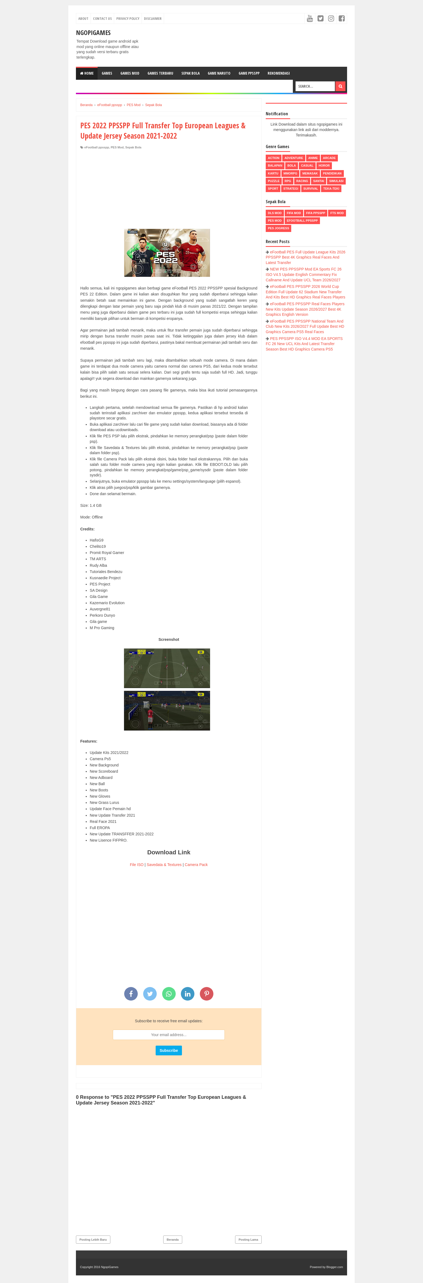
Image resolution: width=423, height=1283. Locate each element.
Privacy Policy (127, 18)
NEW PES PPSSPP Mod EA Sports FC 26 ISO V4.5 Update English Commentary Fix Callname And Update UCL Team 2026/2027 (304, 274)
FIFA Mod (294, 213)
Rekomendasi (279, 73)
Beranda (173, 1239)
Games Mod (129, 73)
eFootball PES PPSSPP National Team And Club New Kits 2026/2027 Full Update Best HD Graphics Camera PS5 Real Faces (305, 326)
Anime (313, 158)
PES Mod (117, 147)
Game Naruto (219, 73)
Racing (302, 181)
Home (87, 73)
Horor (324, 165)
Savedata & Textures (164, 864)
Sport (273, 188)
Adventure (293, 158)
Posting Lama (248, 1239)
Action (273, 158)
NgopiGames (93, 32)
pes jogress (278, 228)
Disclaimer (153, 18)
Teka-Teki (331, 188)
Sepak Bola (190, 73)
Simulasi (336, 181)
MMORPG (290, 173)
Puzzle (274, 181)
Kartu (273, 173)
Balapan (275, 165)
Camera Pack (196, 864)
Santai (318, 181)
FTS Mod (337, 213)
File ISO (137, 864)
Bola (291, 165)
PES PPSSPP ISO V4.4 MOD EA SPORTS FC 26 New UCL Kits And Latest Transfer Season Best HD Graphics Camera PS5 (304, 343)
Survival (310, 188)
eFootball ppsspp (96, 147)
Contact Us (102, 18)
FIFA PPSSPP (315, 213)
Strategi (290, 188)
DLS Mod (275, 213)
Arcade (329, 158)
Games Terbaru (160, 73)
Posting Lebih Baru (93, 1239)
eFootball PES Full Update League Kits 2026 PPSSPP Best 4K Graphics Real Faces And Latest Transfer (305, 257)
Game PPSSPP (249, 73)
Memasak (310, 173)
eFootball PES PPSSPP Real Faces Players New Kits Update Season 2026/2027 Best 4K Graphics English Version (305, 309)
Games (107, 73)
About (83, 18)
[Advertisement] (168, 190)
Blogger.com (334, 1267)
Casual (307, 165)
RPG (288, 181)
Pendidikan (332, 173)
